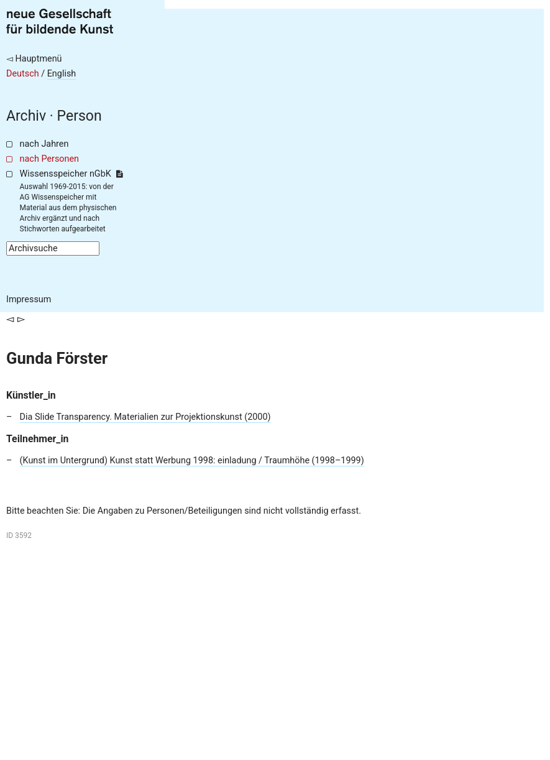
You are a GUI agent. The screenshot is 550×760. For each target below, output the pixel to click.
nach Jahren (44, 144)
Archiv (26, 116)
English (61, 73)
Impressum (28, 299)
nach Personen (49, 159)
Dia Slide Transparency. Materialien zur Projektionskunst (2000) (145, 417)
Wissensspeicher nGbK (71, 174)
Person (79, 116)
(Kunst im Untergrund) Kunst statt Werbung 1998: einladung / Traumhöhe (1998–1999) (192, 460)
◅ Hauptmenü (34, 58)
